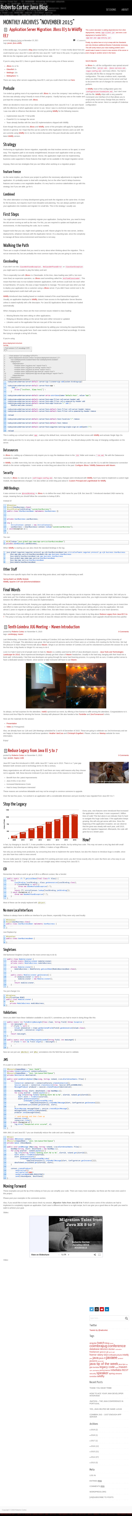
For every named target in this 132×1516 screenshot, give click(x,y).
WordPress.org (98, 1492)
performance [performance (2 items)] (105, 1370)
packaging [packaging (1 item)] (96, 1370)
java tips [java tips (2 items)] (122, 1364)
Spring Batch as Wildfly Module (16, 579)
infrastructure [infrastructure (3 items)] (115, 1355)
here (73, 80)
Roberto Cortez (16, 40)
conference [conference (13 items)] (117, 1346)
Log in (93, 1475)
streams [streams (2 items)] (118, 1374)
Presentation (12, 723)
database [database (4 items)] (95, 1349)
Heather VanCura (56, 733)
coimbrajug (12, 634)
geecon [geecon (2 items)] (103, 1352)
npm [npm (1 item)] (91, 1370)
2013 (94, 1462)
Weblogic (10, 73)
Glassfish (10, 69)
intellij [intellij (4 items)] (125, 1355)
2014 (95, 1457)
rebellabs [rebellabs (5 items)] (116, 1370)
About (125, 9)
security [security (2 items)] (93, 1374)
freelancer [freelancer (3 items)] (94, 1352)
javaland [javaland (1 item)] (120, 1358)
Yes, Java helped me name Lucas (106, 1409)
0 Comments (123, 632)
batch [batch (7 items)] (101, 1342)
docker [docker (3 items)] (111, 1349)
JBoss (9, 66)
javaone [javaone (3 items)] (93, 1361)
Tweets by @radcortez (99, 1330)
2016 (95, 1446)
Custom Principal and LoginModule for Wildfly (87, 481)
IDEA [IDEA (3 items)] (106, 1355)
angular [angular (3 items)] (93, 1343)
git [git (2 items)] (107, 1352)
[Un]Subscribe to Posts (101, 1497)
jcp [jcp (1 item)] (127, 1364)
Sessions (111, 9)
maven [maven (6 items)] (123, 1367)
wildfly (19, 43)
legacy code (19, 758)
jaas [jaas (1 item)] (91, 1358)
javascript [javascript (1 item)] (101, 1361)
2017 (94, 1441)
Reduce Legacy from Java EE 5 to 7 (33, 751)
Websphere (11, 76)
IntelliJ (44, 712)
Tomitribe (82, 714)
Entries (96, 1481)
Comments (97, 1486)
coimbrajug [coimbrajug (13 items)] (98, 1346)
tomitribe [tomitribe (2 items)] (93, 1376)
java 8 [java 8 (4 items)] (102, 1358)
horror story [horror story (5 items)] (96, 1354)
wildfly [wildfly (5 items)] (100, 1376)
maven (20, 634)
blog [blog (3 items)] (107, 1343)
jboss (14, 43)
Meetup (103, 733)
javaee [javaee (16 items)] (111, 1357)
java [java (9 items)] (95, 1358)
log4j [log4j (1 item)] (116, 1367)
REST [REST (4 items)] (125, 1370)
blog (30, 50)
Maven (44, 645)
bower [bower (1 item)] (111, 1343)
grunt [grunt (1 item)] (110, 1352)
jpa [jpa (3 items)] (91, 1367)
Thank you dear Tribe (101, 1388)
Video (9, 727)
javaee (9, 43)
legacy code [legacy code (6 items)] (107, 1367)
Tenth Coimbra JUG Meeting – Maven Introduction (44, 627)
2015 (95, 1451)
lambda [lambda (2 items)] (96, 1367)
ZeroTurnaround (97, 714)
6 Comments (81, 40)
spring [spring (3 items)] (112, 1373)
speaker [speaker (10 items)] (102, 1373)
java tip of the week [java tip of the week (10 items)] (104, 1363)
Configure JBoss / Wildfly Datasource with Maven (95, 465)
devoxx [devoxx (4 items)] (104, 1349)
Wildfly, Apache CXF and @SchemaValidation (21, 582)
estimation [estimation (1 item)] (118, 1349)
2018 (94, 1435)
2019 (94, 1430)
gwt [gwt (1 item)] (114, 1352)
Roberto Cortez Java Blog (24, 8)
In (86, 65)
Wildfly (55, 111)
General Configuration (91, 61)
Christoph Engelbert (75, 733)
